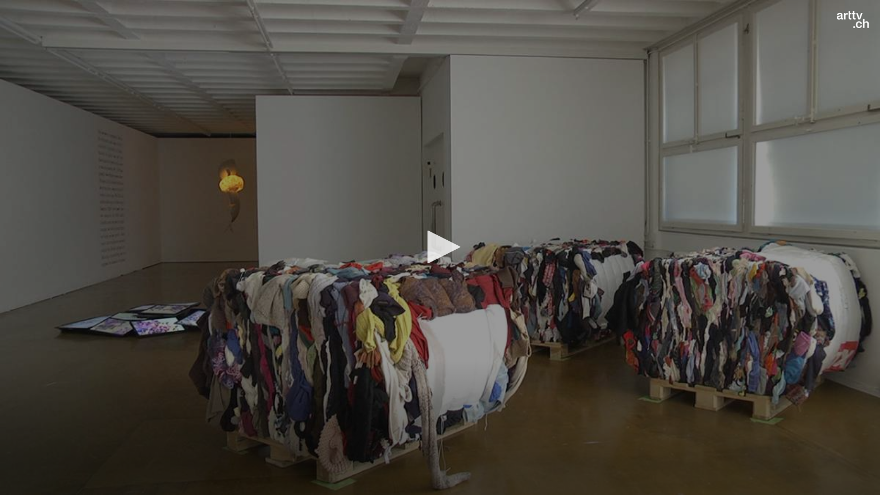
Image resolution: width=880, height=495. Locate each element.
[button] (440, 247)
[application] (440, 247)
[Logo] (853, 19)
